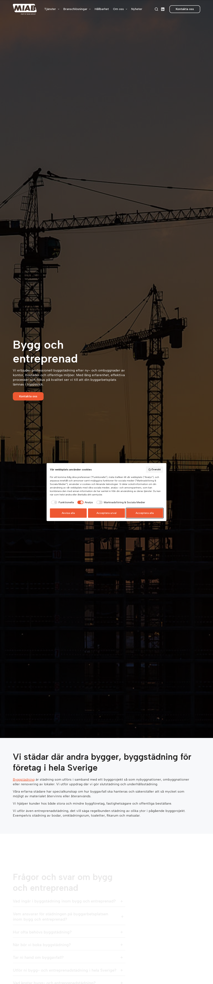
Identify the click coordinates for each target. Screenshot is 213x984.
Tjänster (52, 9)
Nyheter (136, 9)
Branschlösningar (77, 9)
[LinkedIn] (162, 9)
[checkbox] (62, 502)
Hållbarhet (102, 9)
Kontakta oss (185, 9)
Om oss (120, 9)
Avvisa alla (68, 513)
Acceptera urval (106, 513)
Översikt (154, 469)
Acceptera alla (145, 513)
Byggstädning (24, 779)
